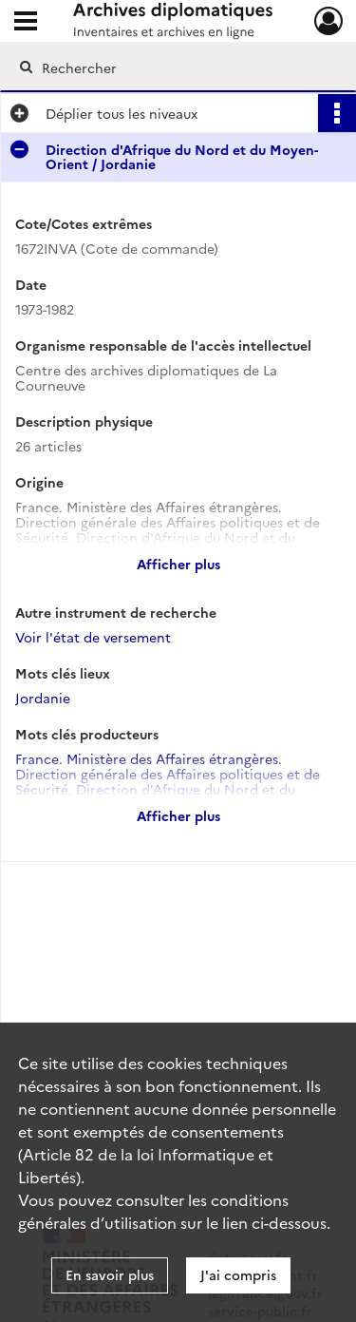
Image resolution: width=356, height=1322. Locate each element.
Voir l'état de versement (93, 636)
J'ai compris (238, 1274)
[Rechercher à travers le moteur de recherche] (176, 67)
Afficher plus (178, 563)
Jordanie (42, 697)
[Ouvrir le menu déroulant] (25, 22)
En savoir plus (110, 1274)
